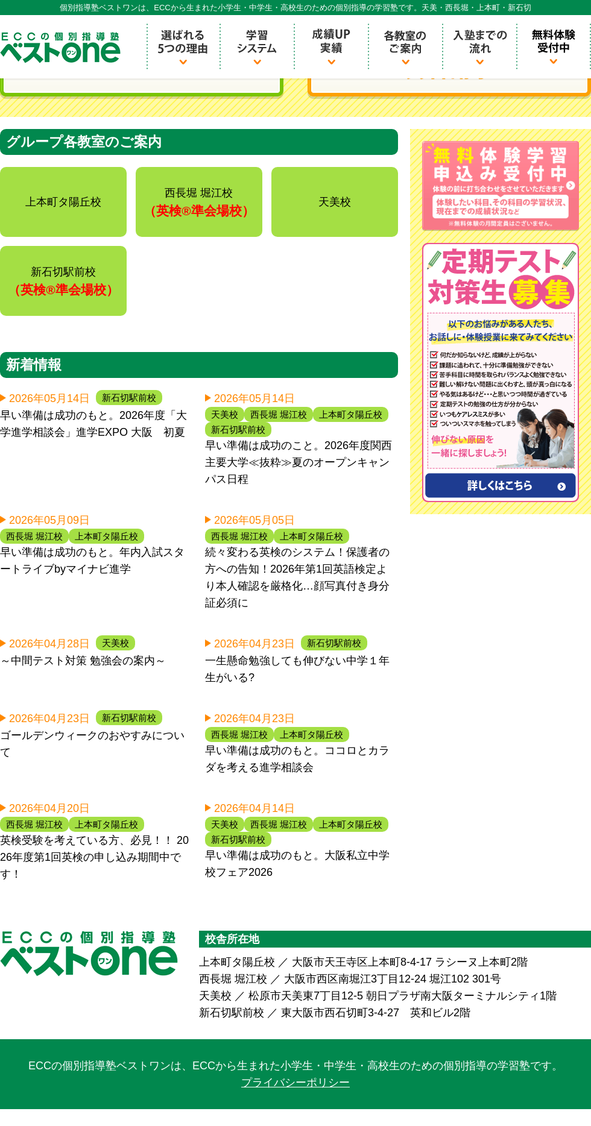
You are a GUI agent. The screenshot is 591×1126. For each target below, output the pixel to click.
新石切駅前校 (129, 397)
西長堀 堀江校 (278, 414)
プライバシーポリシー (295, 1083)
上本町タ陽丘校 (350, 414)
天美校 (224, 414)
